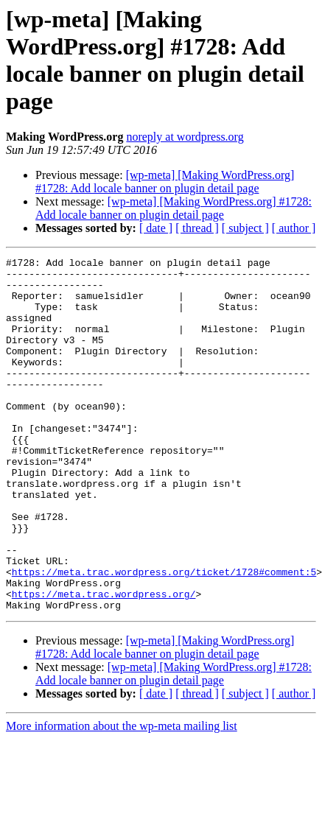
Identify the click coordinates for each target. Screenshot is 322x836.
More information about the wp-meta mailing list (121, 796)
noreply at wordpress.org (184, 136)
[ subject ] (245, 228)
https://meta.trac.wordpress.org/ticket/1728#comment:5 (164, 635)
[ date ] (155, 228)
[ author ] (294, 228)
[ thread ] (197, 228)
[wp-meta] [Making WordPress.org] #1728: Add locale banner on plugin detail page (164, 181)
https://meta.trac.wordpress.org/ (104, 662)
